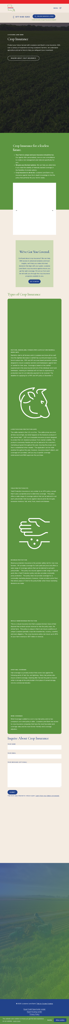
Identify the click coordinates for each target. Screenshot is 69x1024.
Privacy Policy (34, 1014)
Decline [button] (49, 1020)
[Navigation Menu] (57, 8)
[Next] (52, 210)
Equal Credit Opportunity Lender (35, 1009)
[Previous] (16, 210)
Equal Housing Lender (34, 1012)
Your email (34, 756)
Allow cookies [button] (60, 1020)
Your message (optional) (34, 775)
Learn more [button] (16, 1021)
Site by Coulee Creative (45, 1004)
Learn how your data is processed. (47, 796)
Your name (34, 747)
